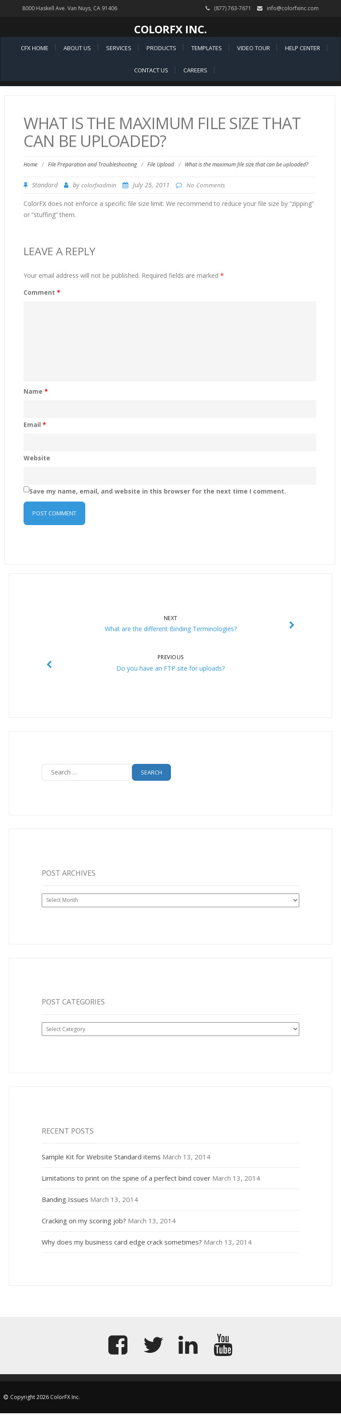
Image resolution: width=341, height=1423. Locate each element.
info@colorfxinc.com (293, 8)
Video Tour (253, 48)
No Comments (205, 185)
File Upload (160, 164)
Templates (206, 48)
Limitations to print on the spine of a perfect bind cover (126, 1178)
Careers (195, 70)
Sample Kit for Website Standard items (101, 1156)
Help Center (302, 48)
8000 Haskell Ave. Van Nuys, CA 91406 (69, 8)
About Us (77, 48)
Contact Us (151, 70)
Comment (42, 292)
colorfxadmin (98, 185)
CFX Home (34, 48)
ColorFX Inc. (170, 29)
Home (30, 164)
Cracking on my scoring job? (84, 1220)
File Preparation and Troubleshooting (92, 164)
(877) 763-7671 (232, 8)
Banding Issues (65, 1199)
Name (36, 391)
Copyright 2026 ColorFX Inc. (45, 1397)
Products (161, 48)
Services (118, 48)
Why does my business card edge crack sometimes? (122, 1241)
